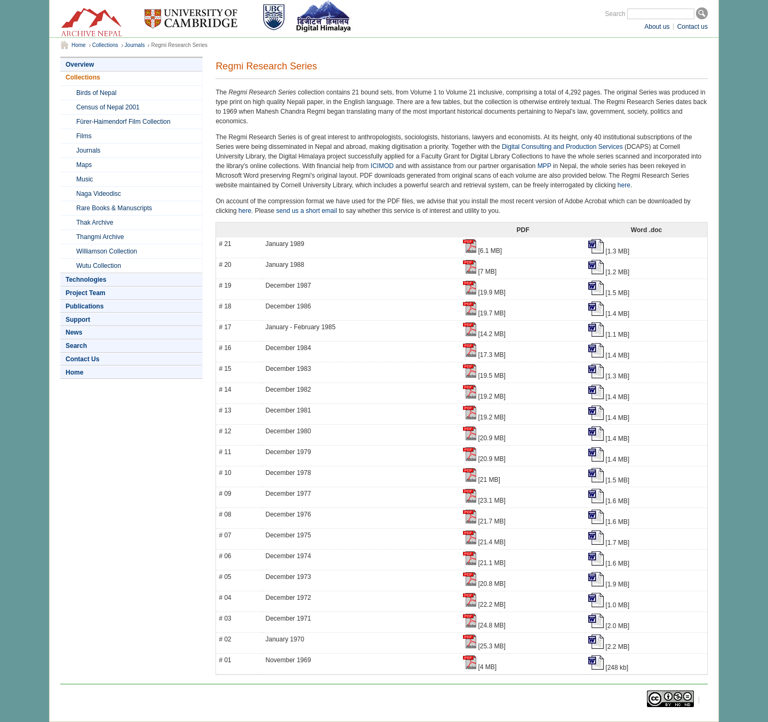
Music (84, 179)
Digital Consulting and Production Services (562, 146)
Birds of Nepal (96, 93)
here (624, 185)
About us (656, 26)
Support (78, 319)
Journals (135, 45)
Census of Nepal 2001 (108, 107)
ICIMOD (382, 166)
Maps (84, 165)
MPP (544, 166)
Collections (105, 45)
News (74, 332)
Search (615, 14)
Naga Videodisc (98, 193)
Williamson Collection (106, 251)
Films (84, 136)
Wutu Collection (98, 265)
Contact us (692, 26)
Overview (80, 64)
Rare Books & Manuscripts (114, 208)
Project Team (85, 293)
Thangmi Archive (100, 237)
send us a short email (306, 211)
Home (78, 45)
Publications (84, 306)
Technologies (86, 279)
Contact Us (82, 359)
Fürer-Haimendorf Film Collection (123, 121)
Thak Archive (94, 222)
